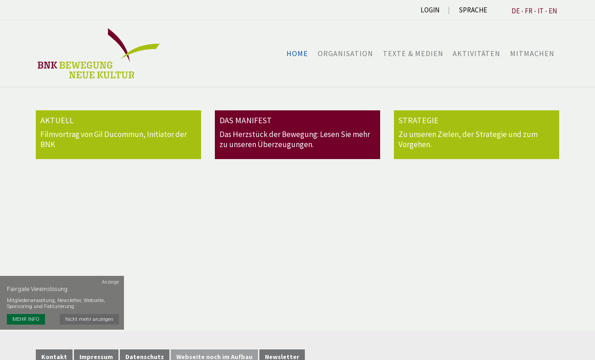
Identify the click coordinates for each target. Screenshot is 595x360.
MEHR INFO (25, 314)
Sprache (473, 10)
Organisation (346, 53)
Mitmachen (532, 53)
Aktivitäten (477, 53)
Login (430, 10)
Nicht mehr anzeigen (90, 314)
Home (298, 53)
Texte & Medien (413, 53)
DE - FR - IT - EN (534, 10)
